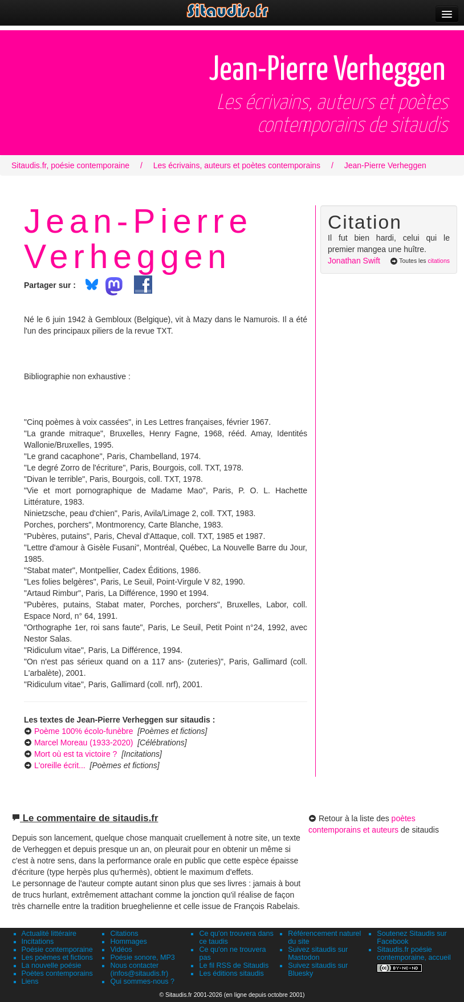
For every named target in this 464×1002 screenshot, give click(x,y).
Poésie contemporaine (57, 950)
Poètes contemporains (57, 973)
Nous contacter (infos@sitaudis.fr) (139, 969)
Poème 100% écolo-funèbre (83, 731)
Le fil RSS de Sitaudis (233, 965)
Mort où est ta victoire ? (75, 753)
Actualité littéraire (49, 934)
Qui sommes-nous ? (142, 981)
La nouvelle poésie (52, 965)
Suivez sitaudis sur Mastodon (318, 954)
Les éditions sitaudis (231, 973)
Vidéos (121, 950)
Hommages (128, 942)
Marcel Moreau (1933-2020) (83, 742)
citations (439, 260)
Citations (124, 934)
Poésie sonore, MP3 (142, 958)
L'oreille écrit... (60, 765)
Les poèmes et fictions (57, 958)
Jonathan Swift (354, 260)
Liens (30, 981)
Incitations (38, 942)
